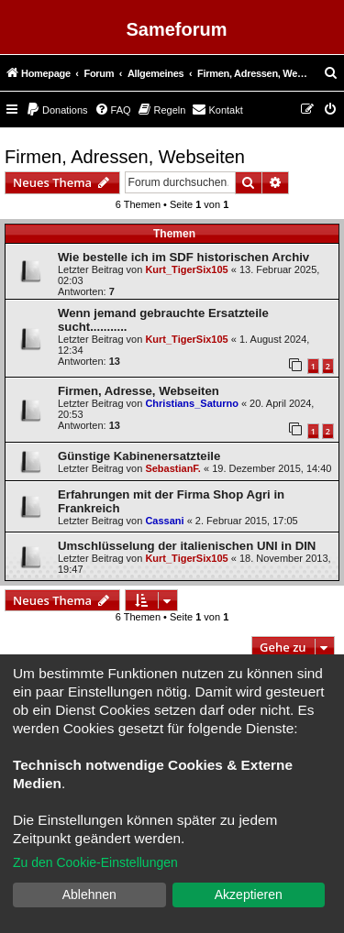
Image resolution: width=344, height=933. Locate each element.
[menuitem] (331, 73)
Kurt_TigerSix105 (186, 269)
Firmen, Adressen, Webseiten (125, 157)
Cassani (164, 520)
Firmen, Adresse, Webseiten (138, 391)
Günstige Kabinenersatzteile (139, 456)
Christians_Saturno (191, 403)
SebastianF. (173, 468)
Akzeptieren (249, 894)
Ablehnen (89, 894)
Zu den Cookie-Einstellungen (95, 862)
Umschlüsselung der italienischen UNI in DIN (187, 546)
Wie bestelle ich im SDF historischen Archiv (183, 257)
